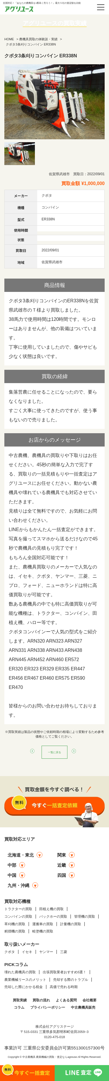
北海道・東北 (21, 855)
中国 (12, 875)
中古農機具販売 (83, 1007)
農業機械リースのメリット (25, 979)
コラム (19, 1007)
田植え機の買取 (51, 909)
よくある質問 (66, 1000)
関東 (61, 855)
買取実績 (20, 1000)
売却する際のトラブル (70, 979)
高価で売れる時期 (64, 987)
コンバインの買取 (18, 916)
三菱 (63, 952)
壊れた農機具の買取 (20, 972)
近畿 (61, 865)
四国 (61, 875)
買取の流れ (41, 1000)
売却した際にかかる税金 (23, 987)
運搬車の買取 (42, 924)
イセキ (27, 952)
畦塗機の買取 (42, 931)
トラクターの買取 (18, 909)
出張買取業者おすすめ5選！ (64, 972)
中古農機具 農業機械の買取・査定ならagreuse (49, 1057)
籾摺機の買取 (14, 931)
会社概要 (90, 1000)
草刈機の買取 (14, 924)
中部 (12, 865)
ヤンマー (46, 952)
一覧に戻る (54, 751)
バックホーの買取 (53, 916)
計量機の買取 (70, 924)
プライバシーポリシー (47, 1007)
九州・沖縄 (18, 885)
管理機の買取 (84, 916)
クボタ (9, 952)
